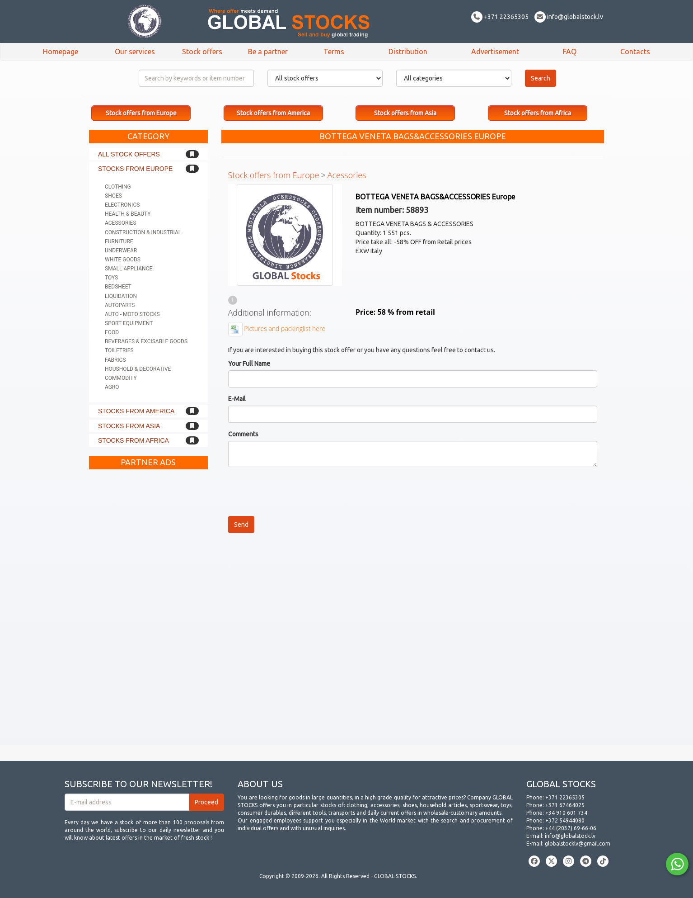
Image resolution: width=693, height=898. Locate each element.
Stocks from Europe (135, 168)
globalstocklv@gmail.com (577, 843)
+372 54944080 (565, 820)
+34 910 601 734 (566, 813)
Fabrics (115, 360)
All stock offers (129, 154)
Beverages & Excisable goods (146, 341)
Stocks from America (136, 411)
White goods (122, 259)
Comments (243, 434)
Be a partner (268, 51)
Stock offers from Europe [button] (141, 113)
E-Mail (237, 398)
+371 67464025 (565, 805)
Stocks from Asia (129, 426)
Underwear (121, 250)
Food (112, 332)
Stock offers (202, 51)
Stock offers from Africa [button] (537, 113)
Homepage (60, 51)
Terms (333, 51)
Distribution (408, 51)
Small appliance (128, 268)
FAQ (569, 51)
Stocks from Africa (133, 440)
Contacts (635, 51)
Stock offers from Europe (273, 175)
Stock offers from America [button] (273, 113)
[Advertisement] (148, 609)
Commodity (121, 378)
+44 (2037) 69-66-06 (570, 828)
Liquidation (121, 296)
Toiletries (119, 350)
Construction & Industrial (143, 232)
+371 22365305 (500, 16)
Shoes (113, 196)
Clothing (118, 187)
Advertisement (495, 51)
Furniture (119, 241)
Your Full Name (249, 363)
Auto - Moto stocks (132, 314)
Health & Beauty (127, 214)
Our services (135, 51)
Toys (111, 277)
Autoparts (120, 305)
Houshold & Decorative (138, 369)
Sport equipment (129, 323)
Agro (112, 387)
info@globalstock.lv (568, 16)
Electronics (122, 205)
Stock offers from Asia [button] (405, 113)
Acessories (120, 223)
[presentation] (296, 491)
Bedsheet (118, 287)
